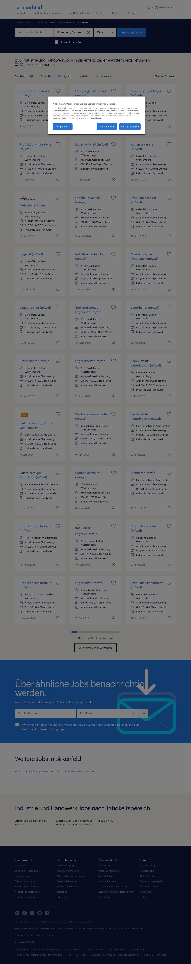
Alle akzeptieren (130, 126)
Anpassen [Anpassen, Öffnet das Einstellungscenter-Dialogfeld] (62, 126)
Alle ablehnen (107, 126)
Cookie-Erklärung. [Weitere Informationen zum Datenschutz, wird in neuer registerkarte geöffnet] (95, 118)
